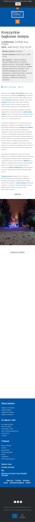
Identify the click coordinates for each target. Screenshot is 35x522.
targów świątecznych (15, 167)
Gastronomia (5, 433)
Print (22, 87)
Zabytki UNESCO (6, 410)
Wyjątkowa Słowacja (7, 412)
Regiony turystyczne (7, 414)
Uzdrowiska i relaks (7, 429)
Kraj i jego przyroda (7, 424)
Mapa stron (10, 480)
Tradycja (4, 435)
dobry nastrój (20, 183)
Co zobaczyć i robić (8, 419)
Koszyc (13, 93)
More (30, 1)
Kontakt (28, 482)
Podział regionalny (7, 452)
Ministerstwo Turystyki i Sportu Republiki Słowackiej (14, 474)
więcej (17, 194)
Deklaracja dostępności (17, 482)
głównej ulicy (28, 112)
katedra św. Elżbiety (26, 127)
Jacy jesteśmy (5, 450)
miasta (3, 114)
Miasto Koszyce (9, 189)
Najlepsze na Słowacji (7, 408)
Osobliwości (5, 456)
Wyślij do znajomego (9, 87)
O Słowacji (5, 440)
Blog (2, 470)
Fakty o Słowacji (6, 445)
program (4, 102)
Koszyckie (4, 176)
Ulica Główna (20, 93)
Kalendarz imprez (6, 464)
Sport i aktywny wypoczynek (9, 431)
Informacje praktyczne (8, 459)
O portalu (18, 480)
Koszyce (8, 100)
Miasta (3, 454)
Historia (3, 448)
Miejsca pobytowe (8, 403)
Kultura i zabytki (6, 426)
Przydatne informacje (7, 467)
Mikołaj (26, 161)
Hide (18, 4)
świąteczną (21, 95)
